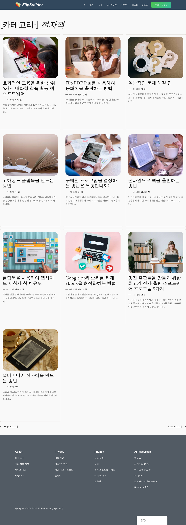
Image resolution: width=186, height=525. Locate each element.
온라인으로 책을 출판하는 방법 (154, 183)
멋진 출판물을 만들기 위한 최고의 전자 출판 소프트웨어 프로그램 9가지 (154, 283)
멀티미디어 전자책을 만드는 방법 (28, 378)
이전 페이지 (9, 427)
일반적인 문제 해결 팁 (150, 83)
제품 (91, 5)
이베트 (18, 99)
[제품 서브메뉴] (94, 5)
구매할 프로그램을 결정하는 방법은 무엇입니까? (91, 183)
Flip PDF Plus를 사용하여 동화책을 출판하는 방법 (90, 85)
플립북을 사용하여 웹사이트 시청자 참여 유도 (28, 280)
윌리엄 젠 (82, 94)
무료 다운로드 (161, 5)
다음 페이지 (177, 427)
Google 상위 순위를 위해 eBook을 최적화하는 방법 (90, 280)
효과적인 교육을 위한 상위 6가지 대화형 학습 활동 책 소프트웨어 (29, 88)
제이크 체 (19, 289)
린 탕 (143, 89)
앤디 (143, 294)
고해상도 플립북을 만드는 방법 (28, 183)
